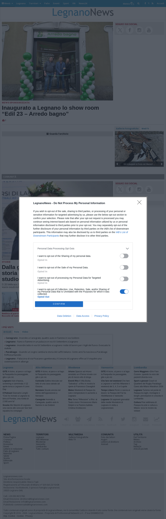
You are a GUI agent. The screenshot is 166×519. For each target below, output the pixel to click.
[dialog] (83, 259)
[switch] (124, 256)
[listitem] (83, 248)
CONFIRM (59, 304)
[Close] (140, 203)
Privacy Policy (101, 316)
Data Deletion (64, 316)
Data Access (82, 316)
